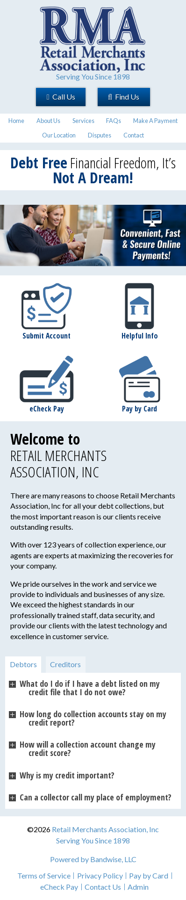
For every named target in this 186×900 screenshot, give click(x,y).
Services (83, 120)
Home (16, 120)
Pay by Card (148, 875)
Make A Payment (155, 120)
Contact (133, 135)
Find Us (123, 96)
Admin (138, 887)
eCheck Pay (59, 887)
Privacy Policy (100, 875)
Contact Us (103, 887)
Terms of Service (44, 875)
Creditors (65, 664)
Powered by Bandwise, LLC (93, 859)
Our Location (59, 135)
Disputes (99, 135)
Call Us (61, 96)
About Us (48, 120)
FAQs (113, 120)
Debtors (23, 664)
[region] (93, 235)
